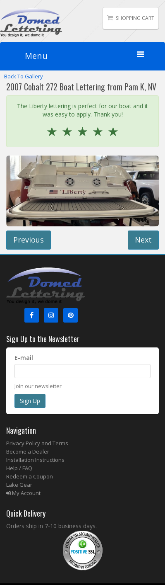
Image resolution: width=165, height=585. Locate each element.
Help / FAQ (19, 468)
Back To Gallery (23, 76)
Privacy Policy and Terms (37, 443)
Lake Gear (19, 484)
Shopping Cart (135, 18)
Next (143, 240)
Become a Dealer (27, 451)
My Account (23, 493)
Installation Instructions (35, 460)
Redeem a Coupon (29, 476)
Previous (28, 240)
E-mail (23, 358)
